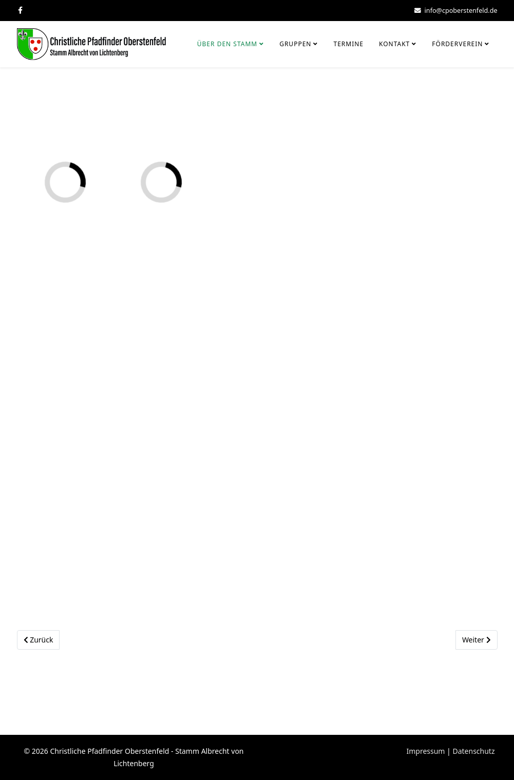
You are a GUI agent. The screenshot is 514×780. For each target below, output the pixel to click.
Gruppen (295, 44)
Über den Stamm (227, 44)
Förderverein (457, 44)
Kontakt (394, 44)
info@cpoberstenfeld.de (461, 10)
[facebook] (20, 10)
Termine (348, 44)
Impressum (425, 751)
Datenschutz (473, 751)
